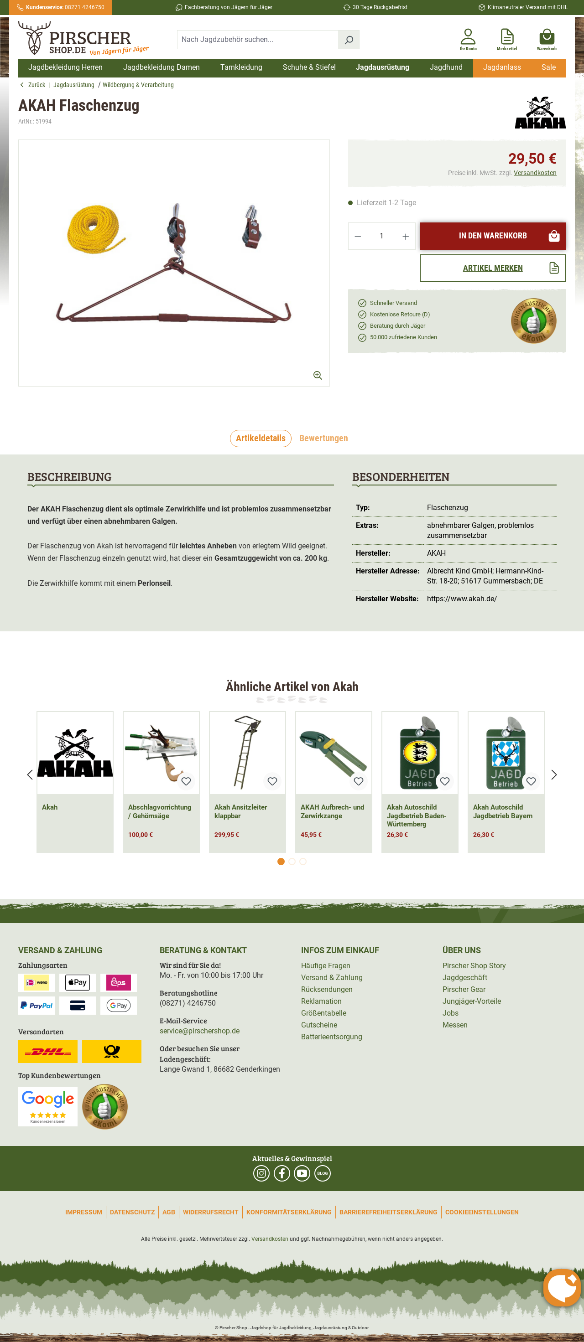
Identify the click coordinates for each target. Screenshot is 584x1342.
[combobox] (258, 39)
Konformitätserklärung (289, 1212)
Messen (455, 1025)
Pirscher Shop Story (474, 965)
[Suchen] (349, 39)
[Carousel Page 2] (292, 861)
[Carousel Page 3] (303, 861)
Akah (49, 807)
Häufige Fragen (325, 965)
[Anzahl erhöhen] (406, 236)
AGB (168, 1212)
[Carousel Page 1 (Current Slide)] (281, 861)
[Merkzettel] (507, 37)
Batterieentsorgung (331, 1036)
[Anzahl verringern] (357, 236)
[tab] (261, 438)
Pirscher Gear (464, 989)
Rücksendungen (327, 989)
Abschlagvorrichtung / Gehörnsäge (160, 811)
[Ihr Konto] (468, 37)
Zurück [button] (34, 84)
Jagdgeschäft (465, 977)
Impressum (83, 1212)
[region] (174, 271)
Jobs (451, 1013)
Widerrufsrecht (211, 1212)
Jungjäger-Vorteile (472, 1001)
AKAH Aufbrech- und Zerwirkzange (332, 811)
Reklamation (321, 1001)
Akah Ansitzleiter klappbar (240, 811)
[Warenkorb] (546, 37)
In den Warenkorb (510, 236)
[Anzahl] (382, 236)
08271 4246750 (65, 7)
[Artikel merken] (493, 268)
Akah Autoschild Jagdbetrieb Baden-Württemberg (417, 816)
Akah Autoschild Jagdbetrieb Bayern (502, 811)
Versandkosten (535, 172)
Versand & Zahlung (332, 977)
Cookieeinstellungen (482, 1212)
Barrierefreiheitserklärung (388, 1212)
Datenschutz (132, 1212)
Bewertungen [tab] (323, 438)
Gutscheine (319, 1025)
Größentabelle (323, 1013)
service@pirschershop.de (200, 1031)
